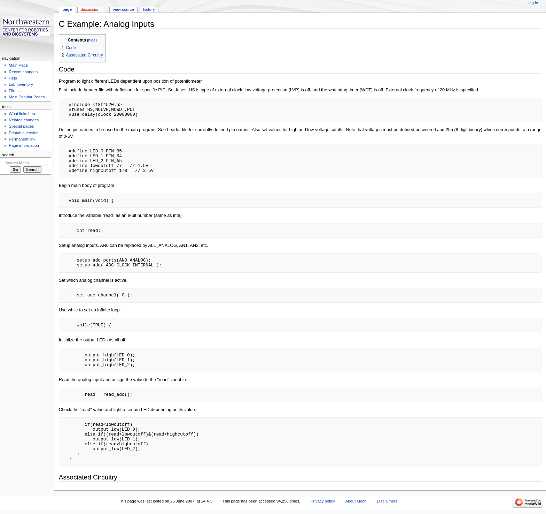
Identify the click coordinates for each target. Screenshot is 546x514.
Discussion (90, 9)
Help (13, 78)
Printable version (23, 133)
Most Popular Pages (27, 97)
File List (15, 91)
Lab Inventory (21, 84)
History (149, 9)
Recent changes (23, 72)
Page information (24, 145)
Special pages (21, 126)
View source (123, 9)
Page (67, 9)
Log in (533, 3)
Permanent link (22, 139)
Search (8, 155)
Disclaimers (387, 501)
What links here (22, 114)
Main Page (18, 65)
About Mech (355, 501)
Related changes (24, 120)
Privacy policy (323, 501)
